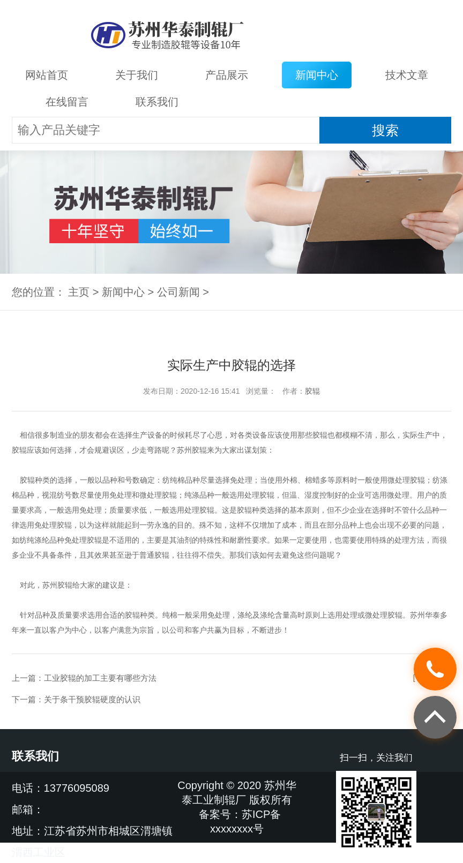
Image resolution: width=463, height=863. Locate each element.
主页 (78, 292)
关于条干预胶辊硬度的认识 (92, 699)
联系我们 (157, 102)
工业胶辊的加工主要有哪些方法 (100, 677)
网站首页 (46, 75)
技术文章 (406, 75)
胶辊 (312, 391)
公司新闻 (178, 292)
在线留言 (67, 102)
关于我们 (136, 75)
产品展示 (226, 75)
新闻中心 (316, 75)
